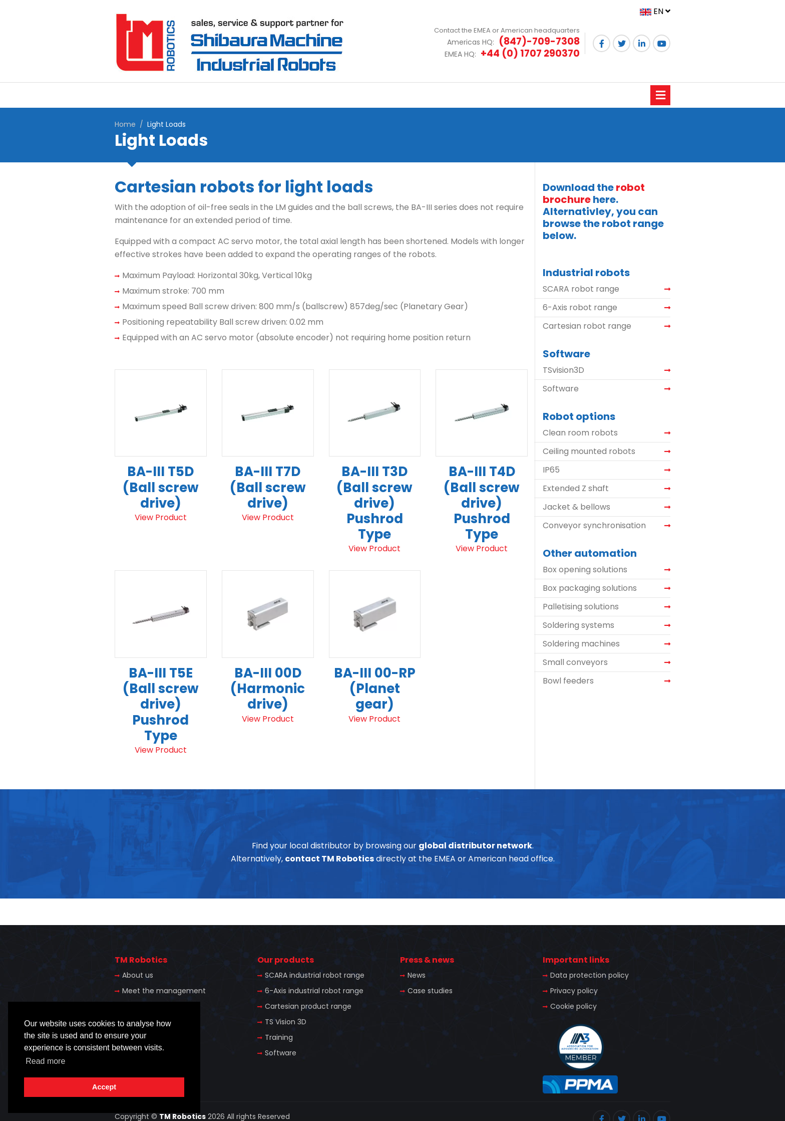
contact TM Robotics (329, 858)
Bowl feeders (568, 681)
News (417, 975)
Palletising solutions (581, 606)
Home (125, 124)
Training (279, 1037)
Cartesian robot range (587, 326)
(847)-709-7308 (539, 41)
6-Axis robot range (580, 307)
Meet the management (164, 991)
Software (561, 388)
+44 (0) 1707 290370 (530, 53)
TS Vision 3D (285, 1022)
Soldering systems (578, 625)
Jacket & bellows (576, 507)
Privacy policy (574, 991)
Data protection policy (589, 975)
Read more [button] (45, 1061)
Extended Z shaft (576, 488)
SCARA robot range (581, 289)
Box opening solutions (585, 569)
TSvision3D (563, 370)
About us (137, 975)
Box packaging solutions (590, 588)
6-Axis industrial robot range (314, 991)
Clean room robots (580, 432)
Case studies (430, 991)
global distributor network (475, 845)
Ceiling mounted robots (589, 451)
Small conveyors (575, 662)
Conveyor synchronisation (594, 525)
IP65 (551, 470)
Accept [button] (104, 1087)
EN (655, 11)
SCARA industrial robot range (314, 975)
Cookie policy (573, 1006)
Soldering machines (581, 643)
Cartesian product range (308, 1006)
